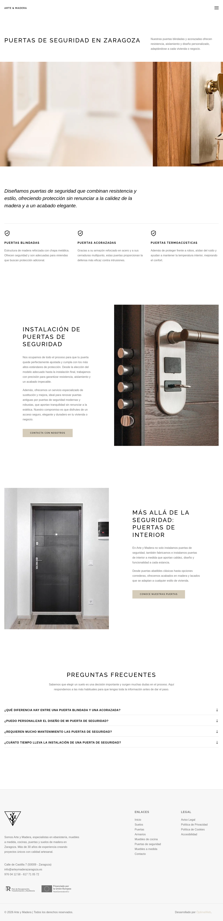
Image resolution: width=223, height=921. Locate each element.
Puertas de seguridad (148, 844)
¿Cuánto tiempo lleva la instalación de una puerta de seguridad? (62, 742)
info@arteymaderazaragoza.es (23, 869)
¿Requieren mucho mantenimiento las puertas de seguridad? (58, 731)
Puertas (139, 829)
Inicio (138, 819)
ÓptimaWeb (203, 912)
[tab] (111, 710)
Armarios (140, 834)
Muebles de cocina (146, 839)
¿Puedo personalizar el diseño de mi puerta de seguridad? (56, 720)
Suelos (139, 824)
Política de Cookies (193, 829)
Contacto (140, 853)
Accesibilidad (189, 834)
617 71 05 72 (31, 874)
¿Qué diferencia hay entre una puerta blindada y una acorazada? (62, 710)
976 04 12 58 (12, 874)
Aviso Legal (188, 819)
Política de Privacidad (194, 824)
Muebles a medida (146, 849)
